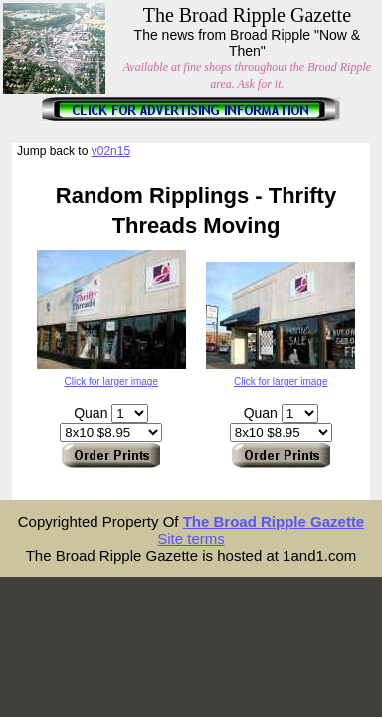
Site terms (191, 538)
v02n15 (111, 151)
